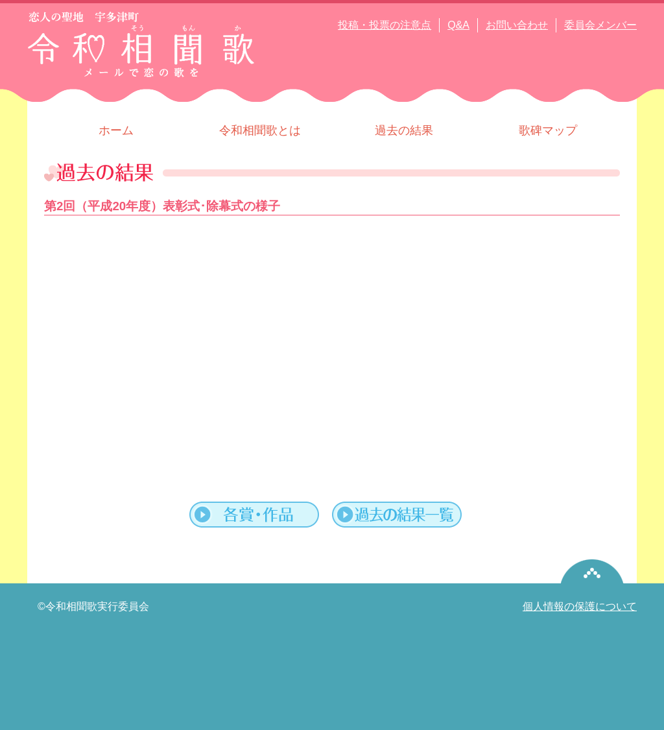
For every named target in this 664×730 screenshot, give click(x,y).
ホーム (116, 130)
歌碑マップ (548, 130)
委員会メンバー (600, 24)
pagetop (592, 571)
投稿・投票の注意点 (384, 24)
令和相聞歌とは (260, 130)
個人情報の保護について (580, 606)
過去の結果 (404, 130)
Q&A (458, 24)
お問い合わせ (517, 24)
